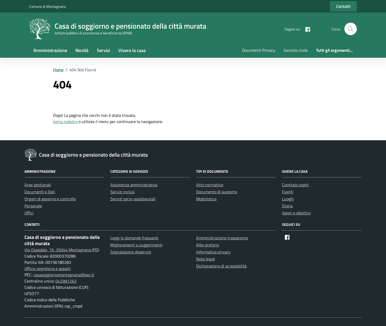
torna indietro (65, 121)
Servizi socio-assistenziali (133, 199)
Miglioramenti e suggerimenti (136, 245)
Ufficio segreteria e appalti (47, 268)
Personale (33, 206)
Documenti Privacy (258, 50)
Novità (81, 50)
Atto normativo (209, 185)
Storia (287, 206)
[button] (350, 29)
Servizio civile (296, 50)
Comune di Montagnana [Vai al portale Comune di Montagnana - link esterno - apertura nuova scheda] (47, 6)
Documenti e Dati (39, 192)
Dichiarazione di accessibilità (221, 266)
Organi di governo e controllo (50, 199)
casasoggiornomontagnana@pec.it (63, 275)
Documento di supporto (216, 192)
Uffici (29, 213)
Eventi (287, 192)
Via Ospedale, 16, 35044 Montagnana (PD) (61, 250)
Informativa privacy (213, 252)
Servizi (103, 50)
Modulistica (206, 199)
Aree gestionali (37, 185)
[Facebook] (305, 28)
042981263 (65, 281)
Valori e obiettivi (296, 213)
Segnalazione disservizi (130, 252)
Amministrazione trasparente (222, 238)
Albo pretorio (207, 245)
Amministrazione (50, 50)
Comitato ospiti (295, 185)
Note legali (205, 259)
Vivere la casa (132, 50)
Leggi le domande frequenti (134, 238)
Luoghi (288, 199)
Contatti (343, 6)
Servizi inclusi (122, 192)
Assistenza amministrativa (133, 185)
